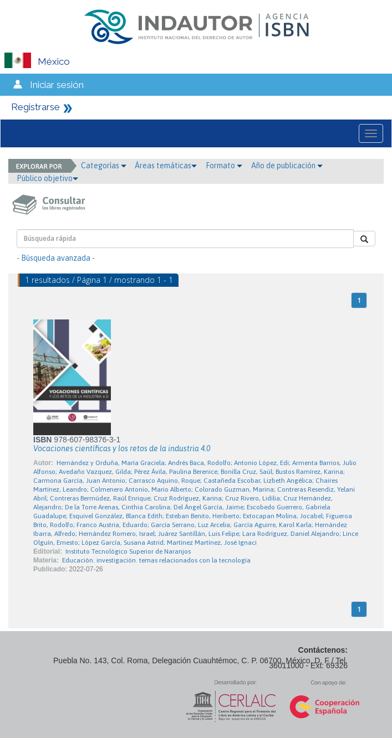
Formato (224, 165)
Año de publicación (287, 165)
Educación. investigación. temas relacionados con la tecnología (156, 560)
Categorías (103, 165)
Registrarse (35, 106)
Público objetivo (47, 178)
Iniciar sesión (57, 84)
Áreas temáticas (166, 165)
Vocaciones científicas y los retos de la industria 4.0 (121, 448)
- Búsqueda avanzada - (56, 258)
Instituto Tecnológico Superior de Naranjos (128, 551)
